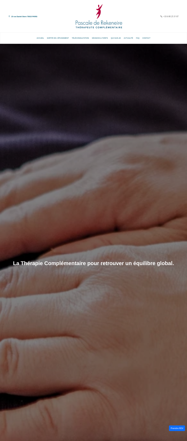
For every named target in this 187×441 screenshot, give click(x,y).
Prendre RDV (177, 428)
